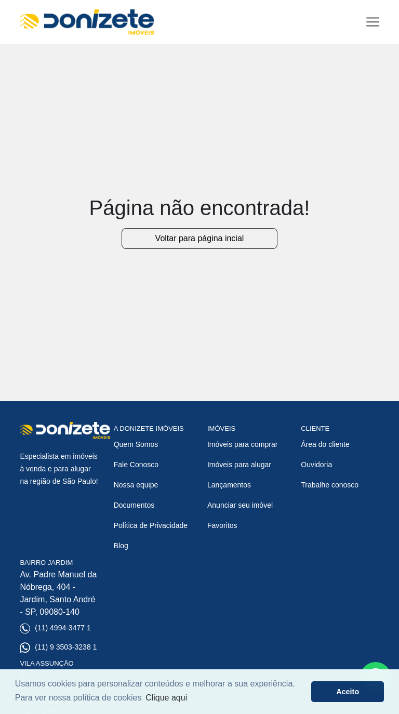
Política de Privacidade (151, 525)
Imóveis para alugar (239, 464)
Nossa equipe (136, 485)
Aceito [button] (347, 691)
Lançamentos (229, 485)
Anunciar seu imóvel (240, 505)
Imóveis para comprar (242, 444)
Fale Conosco (136, 464)
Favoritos (222, 525)
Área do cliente (325, 444)
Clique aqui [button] (166, 697)
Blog (121, 545)
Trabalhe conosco (329, 485)
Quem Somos (136, 444)
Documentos (134, 505)
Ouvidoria (316, 464)
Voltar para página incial (199, 238)
